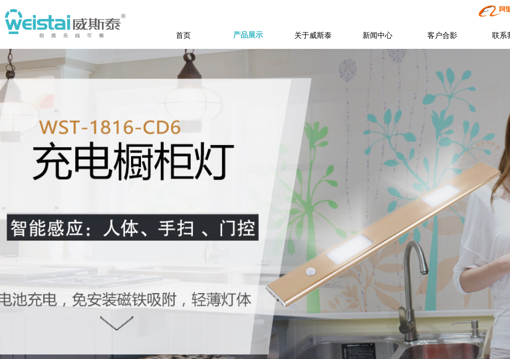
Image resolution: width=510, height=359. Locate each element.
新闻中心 (377, 35)
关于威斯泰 (313, 35)
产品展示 (248, 35)
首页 (183, 35)
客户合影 (442, 35)
